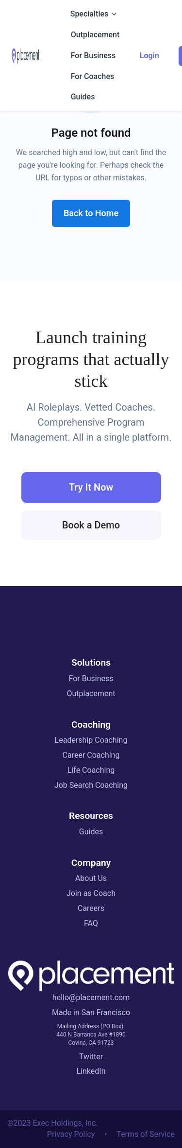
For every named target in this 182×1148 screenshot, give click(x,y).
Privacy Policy (71, 1134)
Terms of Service (145, 1134)
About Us (91, 878)
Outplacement (90, 693)
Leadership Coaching (91, 740)
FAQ (91, 923)
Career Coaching (91, 755)
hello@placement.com (91, 997)
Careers (91, 908)
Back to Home (91, 213)
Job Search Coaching (91, 785)
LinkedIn (91, 1071)
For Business (91, 678)
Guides (91, 831)
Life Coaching (91, 770)
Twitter (91, 1056)
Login (149, 55)
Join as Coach (91, 893)
